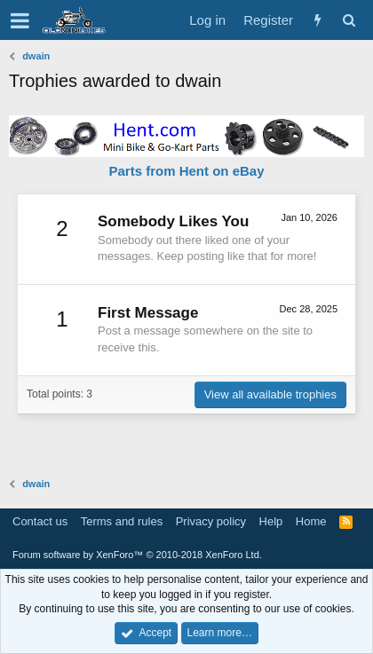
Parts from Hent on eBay (186, 170)
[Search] (348, 20)
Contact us (39, 521)
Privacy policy (211, 521)
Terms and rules (122, 521)
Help (271, 521)
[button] (20, 20)
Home (311, 521)
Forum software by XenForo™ (137, 554)
